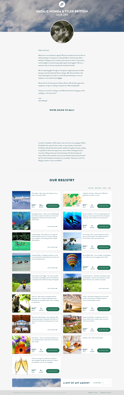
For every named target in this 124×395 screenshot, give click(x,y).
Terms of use (93, 392)
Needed (41, 207)
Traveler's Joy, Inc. (18, 393)
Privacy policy (105, 392)
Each (33, 207)
